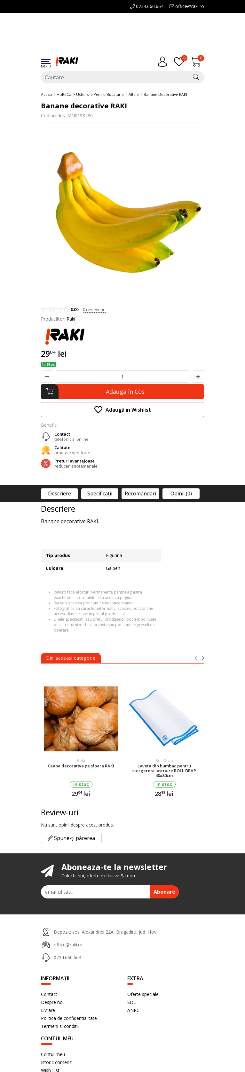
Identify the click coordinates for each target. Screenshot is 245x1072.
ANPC (133, 1010)
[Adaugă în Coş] (122, 391)
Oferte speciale (143, 994)
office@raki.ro (187, 6)
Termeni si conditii (60, 1026)
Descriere (59, 493)
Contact (49, 994)
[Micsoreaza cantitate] (47, 376)
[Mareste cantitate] (198, 376)
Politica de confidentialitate (69, 1018)
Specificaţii (99, 493)
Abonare (164, 891)
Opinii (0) (181, 493)
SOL (131, 1002)
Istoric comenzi (57, 1062)
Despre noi (52, 1002)
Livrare (48, 1010)
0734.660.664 (146, 6)
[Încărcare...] (197, 62)
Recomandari (140, 493)
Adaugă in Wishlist (122, 410)
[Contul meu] (164, 62)
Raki (71, 319)
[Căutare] (196, 77)
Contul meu (53, 1054)
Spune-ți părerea (71, 838)
